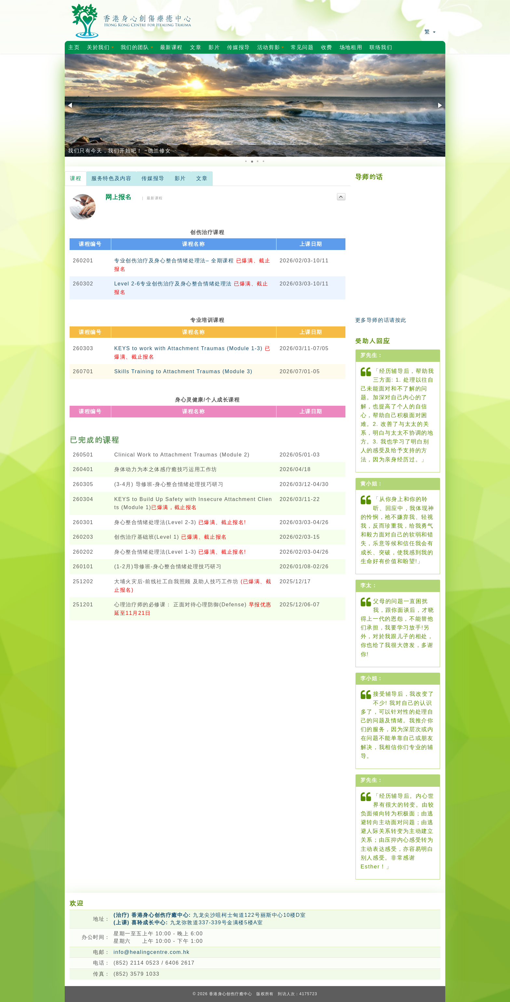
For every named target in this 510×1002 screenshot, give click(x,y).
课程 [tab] (75, 178)
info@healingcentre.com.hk (152, 952)
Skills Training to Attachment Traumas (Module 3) (183, 371)
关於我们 (101, 49)
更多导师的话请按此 (381, 320)
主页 (74, 47)
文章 (195, 47)
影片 (214, 47)
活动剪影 (272, 49)
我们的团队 (138, 49)
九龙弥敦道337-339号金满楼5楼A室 (188, 922)
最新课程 (171, 47)
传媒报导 (238, 47)
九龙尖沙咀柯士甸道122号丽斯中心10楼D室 (210, 915)
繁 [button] (430, 31)
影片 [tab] (180, 178)
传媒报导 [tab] (152, 178)
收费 (326, 47)
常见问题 (302, 47)
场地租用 (351, 47)
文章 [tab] (202, 178)
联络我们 (380, 47)
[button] (70, 105)
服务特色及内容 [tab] (111, 178)
